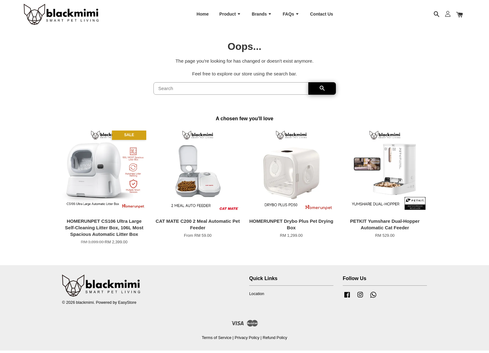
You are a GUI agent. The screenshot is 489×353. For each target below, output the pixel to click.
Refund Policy (275, 340)
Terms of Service (216, 340)
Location (256, 296)
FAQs (291, 14)
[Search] (230, 91)
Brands (262, 14)
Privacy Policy (247, 340)
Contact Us (321, 14)
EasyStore (127, 305)
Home (202, 14)
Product (230, 14)
